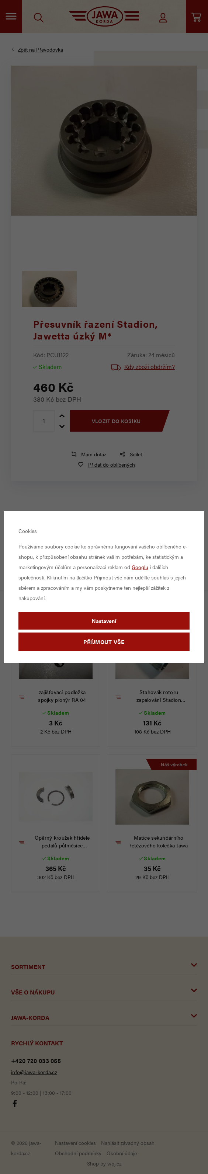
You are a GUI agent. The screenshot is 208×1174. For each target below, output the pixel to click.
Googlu (140, 567)
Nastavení (104, 620)
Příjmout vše (104, 641)
